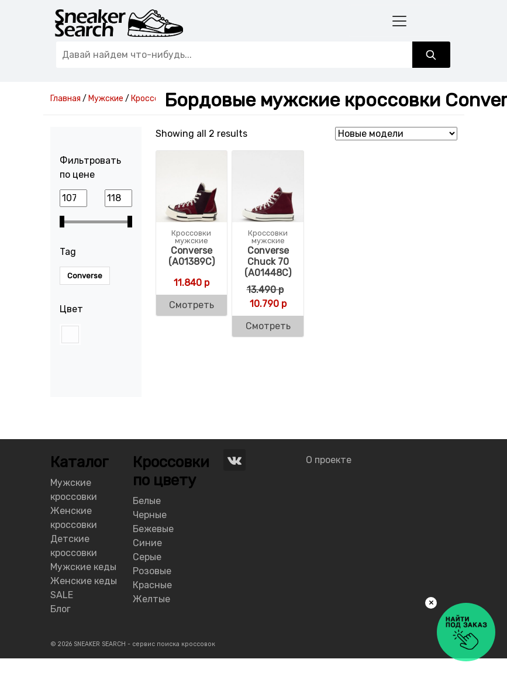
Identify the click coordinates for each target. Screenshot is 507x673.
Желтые (151, 599)
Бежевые (153, 528)
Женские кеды (83, 580)
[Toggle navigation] (399, 21)
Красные (152, 585)
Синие (147, 542)
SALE (61, 594)
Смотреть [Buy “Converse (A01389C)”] (191, 304)
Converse (84, 275)
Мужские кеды (83, 566)
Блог (60, 609)
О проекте (328, 459)
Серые (147, 556)
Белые (147, 500)
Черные (150, 514)
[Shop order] (396, 133)
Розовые (152, 571)
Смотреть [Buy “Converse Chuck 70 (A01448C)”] (268, 326)
